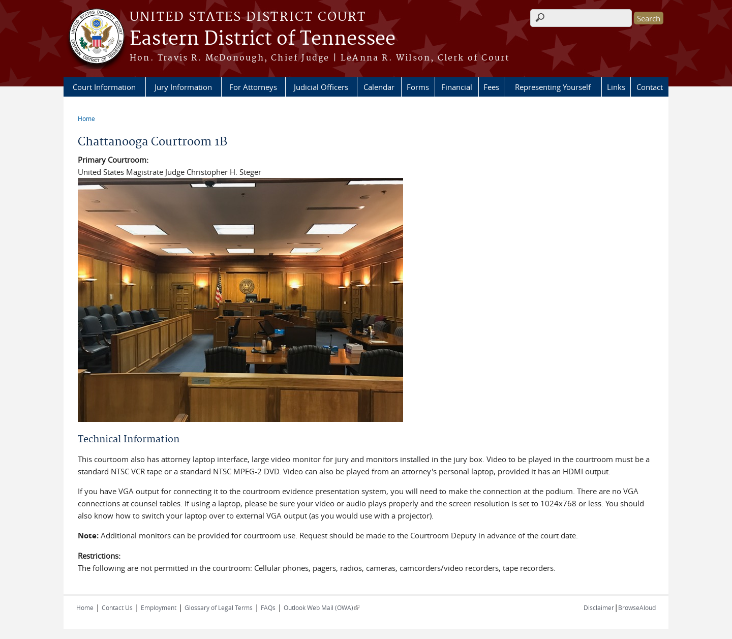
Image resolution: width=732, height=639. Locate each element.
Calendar (378, 87)
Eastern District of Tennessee (262, 39)
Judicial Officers (321, 87)
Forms (418, 87)
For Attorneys (253, 87)
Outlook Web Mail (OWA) (321, 607)
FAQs (268, 607)
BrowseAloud (637, 607)
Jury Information (183, 87)
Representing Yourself (553, 87)
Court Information (104, 87)
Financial (456, 87)
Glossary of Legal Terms (219, 607)
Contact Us (117, 607)
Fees (491, 87)
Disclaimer (599, 607)
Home (86, 118)
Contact (649, 87)
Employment (158, 607)
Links (616, 87)
